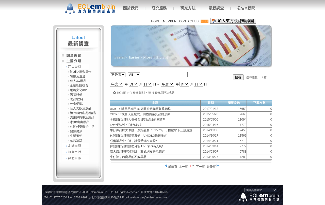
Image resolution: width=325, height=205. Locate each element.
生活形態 (76, 136)
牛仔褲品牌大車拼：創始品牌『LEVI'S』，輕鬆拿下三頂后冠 (151, 130)
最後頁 (211, 166)
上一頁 (183, 166)
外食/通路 (76, 104)
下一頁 (200, 166)
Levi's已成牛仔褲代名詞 (126, 125)
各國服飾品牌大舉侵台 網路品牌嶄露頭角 (138, 119)
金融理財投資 (79, 85)
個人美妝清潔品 (80, 108)
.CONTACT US (188, 21)
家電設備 (76, 94)
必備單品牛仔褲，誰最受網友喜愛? (133, 141)
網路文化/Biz (78, 90)
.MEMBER (169, 21)
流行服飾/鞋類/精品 (83, 113)
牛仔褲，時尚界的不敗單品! (129, 157)
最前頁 (172, 166)
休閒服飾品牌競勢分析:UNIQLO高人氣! (136, 146)
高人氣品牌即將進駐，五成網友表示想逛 (137, 151)
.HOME (155, 21)
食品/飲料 (76, 99)
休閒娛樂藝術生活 (82, 126)
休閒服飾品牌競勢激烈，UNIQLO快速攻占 (138, 135)
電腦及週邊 (77, 76)
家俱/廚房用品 (79, 122)
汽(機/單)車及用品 (82, 117)
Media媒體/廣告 (80, 72)
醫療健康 (76, 131)
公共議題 (76, 140)
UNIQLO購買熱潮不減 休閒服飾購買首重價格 (140, 109)
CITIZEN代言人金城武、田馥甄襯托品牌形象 (140, 114)
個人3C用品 (78, 81)
